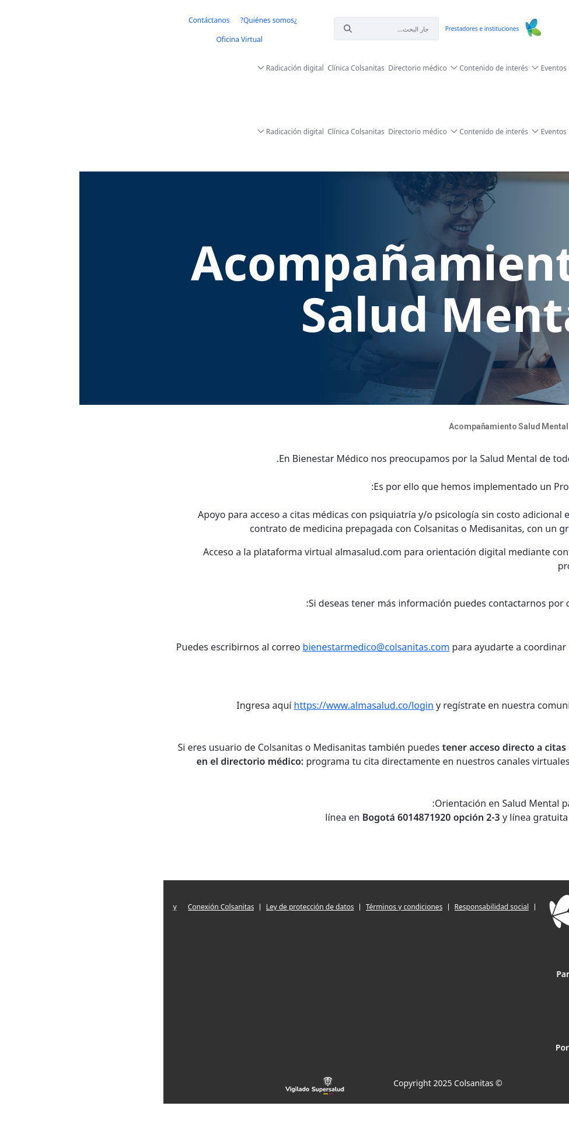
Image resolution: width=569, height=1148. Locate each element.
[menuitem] (105, 20)
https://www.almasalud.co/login (200, 705)
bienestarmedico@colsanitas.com (213, 646)
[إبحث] (236, 28)
